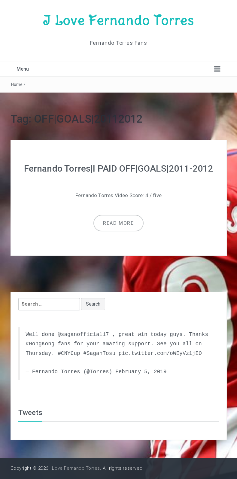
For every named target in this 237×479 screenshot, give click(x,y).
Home (17, 84)
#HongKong (40, 343)
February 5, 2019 (141, 371)
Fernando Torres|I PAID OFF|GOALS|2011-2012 (118, 168)
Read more (118, 223)
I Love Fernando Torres (118, 20)
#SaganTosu (99, 353)
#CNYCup (69, 353)
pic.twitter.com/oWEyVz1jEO (160, 353)
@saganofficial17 (83, 334)
